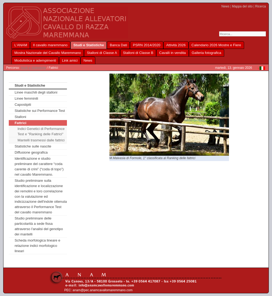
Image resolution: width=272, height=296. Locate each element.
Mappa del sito (242, 6)
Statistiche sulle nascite (33, 146)
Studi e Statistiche (33, 68)
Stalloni (20, 117)
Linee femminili (26, 98)
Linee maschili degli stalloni (36, 92)
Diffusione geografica (31, 152)
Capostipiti (23, 105)
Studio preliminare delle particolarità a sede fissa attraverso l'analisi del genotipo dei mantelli (39, 226)
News (226, 6)
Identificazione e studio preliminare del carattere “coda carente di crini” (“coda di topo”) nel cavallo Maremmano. (39, 166)
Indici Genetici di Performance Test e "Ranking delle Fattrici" (41, 131)
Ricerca (260, 6)
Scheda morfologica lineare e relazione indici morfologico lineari (37, 245)
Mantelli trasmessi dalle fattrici (41, 140)
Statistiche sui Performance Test (40, 111)
